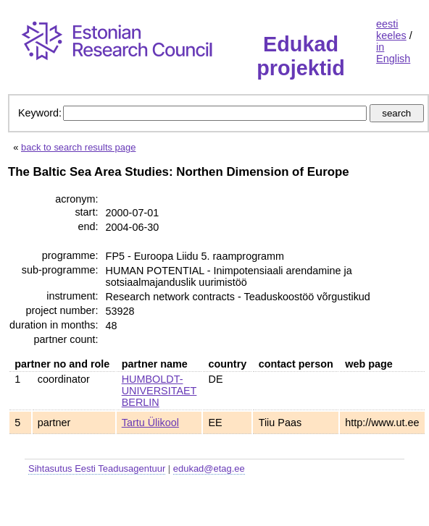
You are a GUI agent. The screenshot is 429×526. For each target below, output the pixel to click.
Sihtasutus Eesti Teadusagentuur (96, 468)
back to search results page (78, 147)
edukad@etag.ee (209, 468)
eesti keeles (391, 29)
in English (393, 52)
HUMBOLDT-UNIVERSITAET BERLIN (159, 390)
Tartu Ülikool (150, 422)
